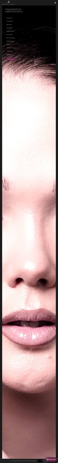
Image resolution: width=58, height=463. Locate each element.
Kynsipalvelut (9, 28)
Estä (45, 460)
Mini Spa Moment (10, 38)
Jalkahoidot (9, 24)
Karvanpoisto (9, 34)
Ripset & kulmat (10, 31)
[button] (55, 2)
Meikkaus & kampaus (11, 48)
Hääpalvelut (9, 51)
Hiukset (8, 44)
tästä (35, 460)
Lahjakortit (9, 54)
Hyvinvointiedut (10, 41)
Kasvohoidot (9, 18)
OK (40, 460)
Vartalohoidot (9, 21)
